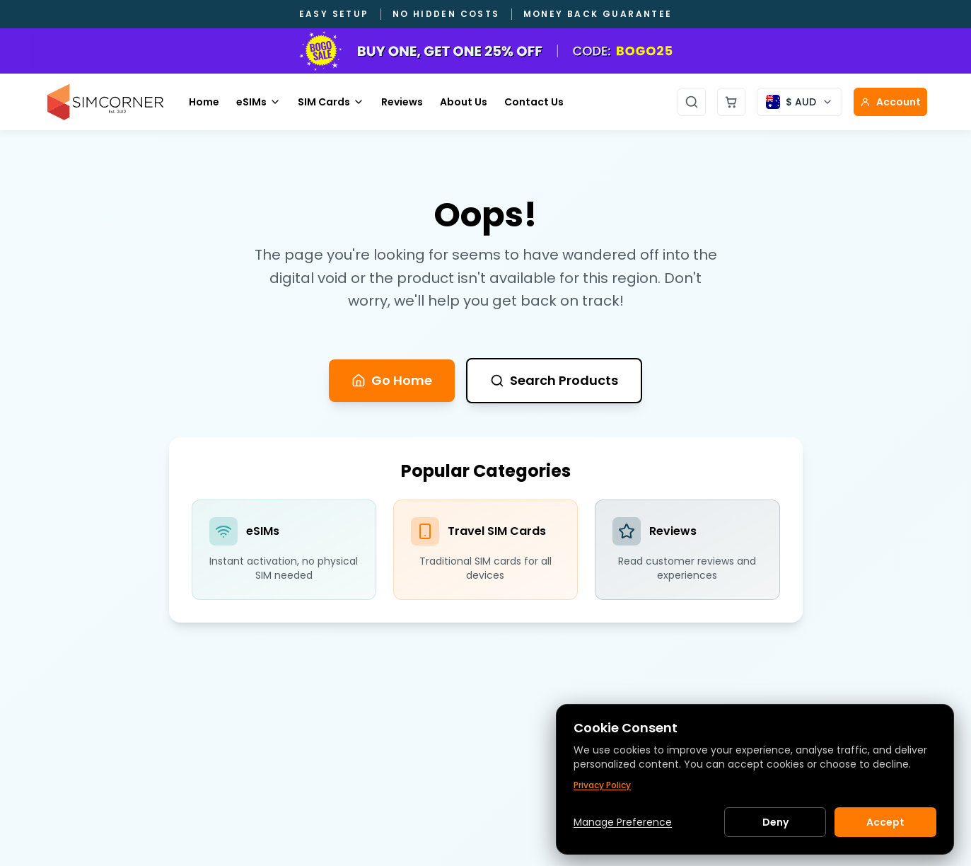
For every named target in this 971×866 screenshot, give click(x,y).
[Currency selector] (799, 102)
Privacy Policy (602, 785)
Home (204, 102)
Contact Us (534, 102)
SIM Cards (331, 102)
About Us (463, 102)
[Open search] (692, 102)
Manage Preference (623, 822)
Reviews (402, 102)
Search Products (554, 380)
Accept (885, 822)
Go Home (391, 380)
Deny (775, 822)
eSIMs (258, 102)
